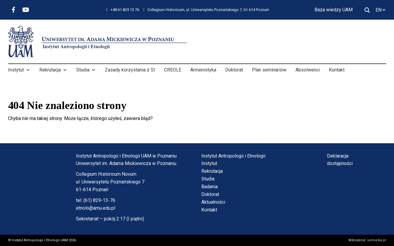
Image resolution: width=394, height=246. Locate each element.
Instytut (19, 70)
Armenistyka (203, 70)
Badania (209, 186)
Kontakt (337, 70)
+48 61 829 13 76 (122, 10)
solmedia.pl (376, 240)
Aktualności (213, 202)
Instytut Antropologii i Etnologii (233, 156)
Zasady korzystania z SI (130, 70)
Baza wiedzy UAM (333, 10)
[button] (28, 70)
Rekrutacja (53, 70)
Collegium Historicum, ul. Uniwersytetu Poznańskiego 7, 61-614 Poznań (206, 10)
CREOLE (172, 70)
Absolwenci (307, 70)
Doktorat (234, 70)
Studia (86, 70)
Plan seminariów (269, 70)
